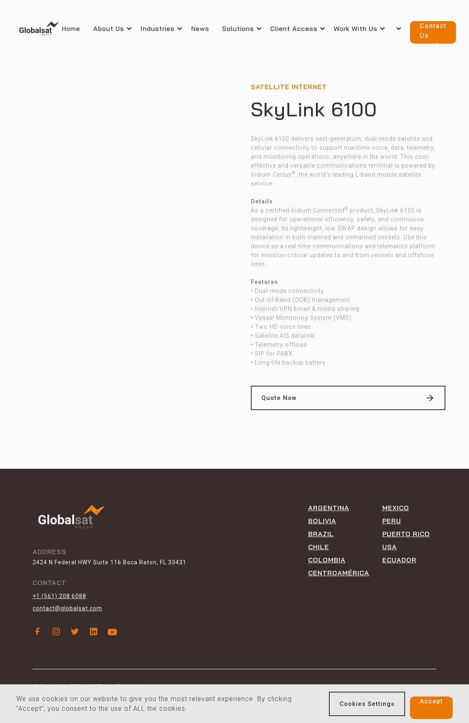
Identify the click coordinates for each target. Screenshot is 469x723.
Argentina (328, 508)
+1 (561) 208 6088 (59, 596)
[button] (116, 28)
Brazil (321, 534)
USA (389, 547)
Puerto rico (406, 534)
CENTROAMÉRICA (338, 573)
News (200, 28)
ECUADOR (399, 560)
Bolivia (322, 521)
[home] (38, 28)
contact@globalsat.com (67, 608)
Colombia (327, 560)
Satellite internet (289, 87)
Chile (318, 547)
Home (70, 28)
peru (391, 521)
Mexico (395, 508)
